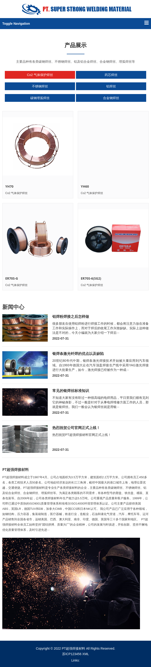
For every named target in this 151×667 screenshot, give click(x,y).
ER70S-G (11, 278)
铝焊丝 (111, 86)
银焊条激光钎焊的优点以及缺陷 (78, 353)
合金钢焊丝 (111, 98)
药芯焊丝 (111, 75)
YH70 (9, 186)
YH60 (85, 186)
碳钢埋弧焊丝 (40, 98)
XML (85, 654)
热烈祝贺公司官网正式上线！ (76, 427)
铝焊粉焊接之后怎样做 (70, 316)
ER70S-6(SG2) (91, 278)
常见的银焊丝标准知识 (70, 390)
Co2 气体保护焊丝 (40, 75)
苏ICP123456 (71, 654)
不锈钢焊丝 (40, 86)
